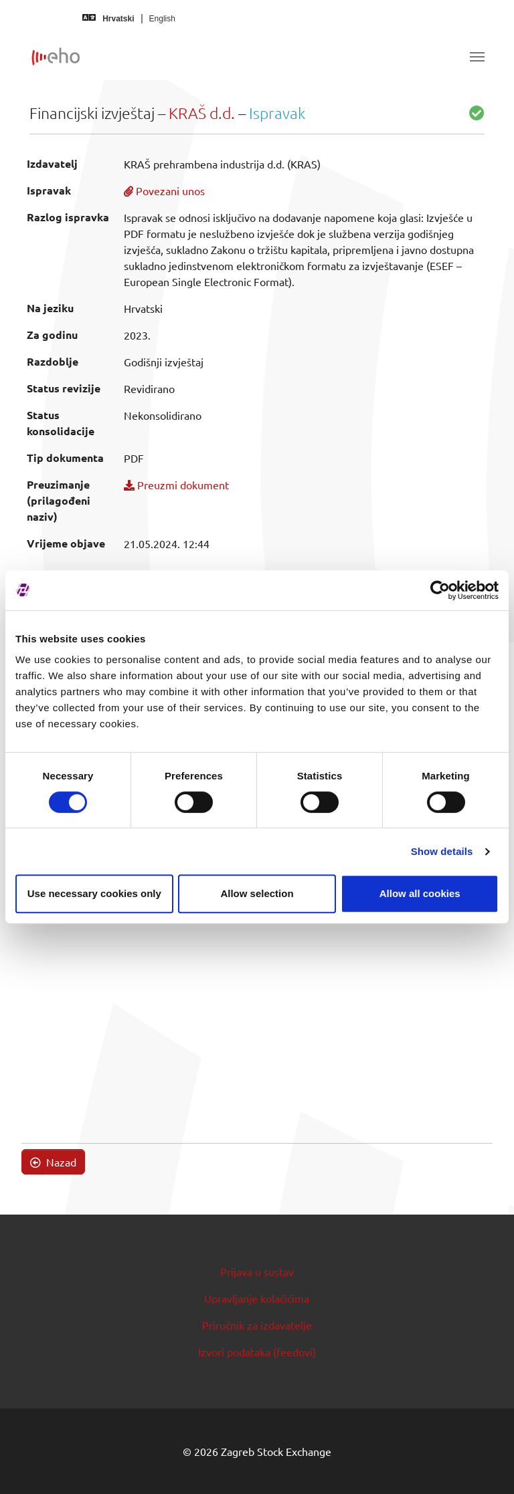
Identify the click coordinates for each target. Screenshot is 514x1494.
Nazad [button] (53, 1161)
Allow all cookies (419, 893)
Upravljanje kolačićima (256, 1298)
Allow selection (256, 893)
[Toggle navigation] (477, 56)
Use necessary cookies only (94, 893)
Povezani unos (164, 190)
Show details (442, 851)
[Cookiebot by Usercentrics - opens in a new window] (440, 590)
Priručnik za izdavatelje (257, 1325)
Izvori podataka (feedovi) (257, 1351)
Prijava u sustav (257, 1271)
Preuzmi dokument (176, 484)
